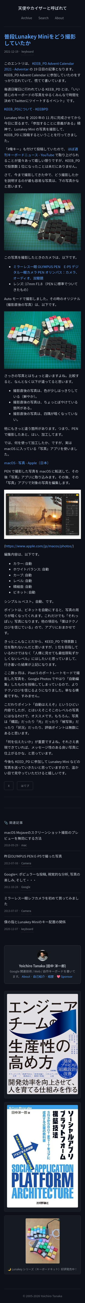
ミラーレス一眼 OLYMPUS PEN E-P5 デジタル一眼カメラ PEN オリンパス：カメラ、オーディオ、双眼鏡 (46, 272)
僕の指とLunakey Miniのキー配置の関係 (35, 921)
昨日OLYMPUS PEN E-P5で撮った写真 (33, 856)
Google (25, 887)
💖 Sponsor (65, 976)
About (59, 18)
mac (24, 845)
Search (44, 18)
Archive (26, 18)
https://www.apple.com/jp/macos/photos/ (39, 545)
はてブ (25, 786)
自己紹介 (39, 976)
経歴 (51, 976)
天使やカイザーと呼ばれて (42, 8)
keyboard (28, 51)
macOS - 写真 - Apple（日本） (27, 462)
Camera (26, 863)
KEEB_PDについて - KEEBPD (26, 109)
